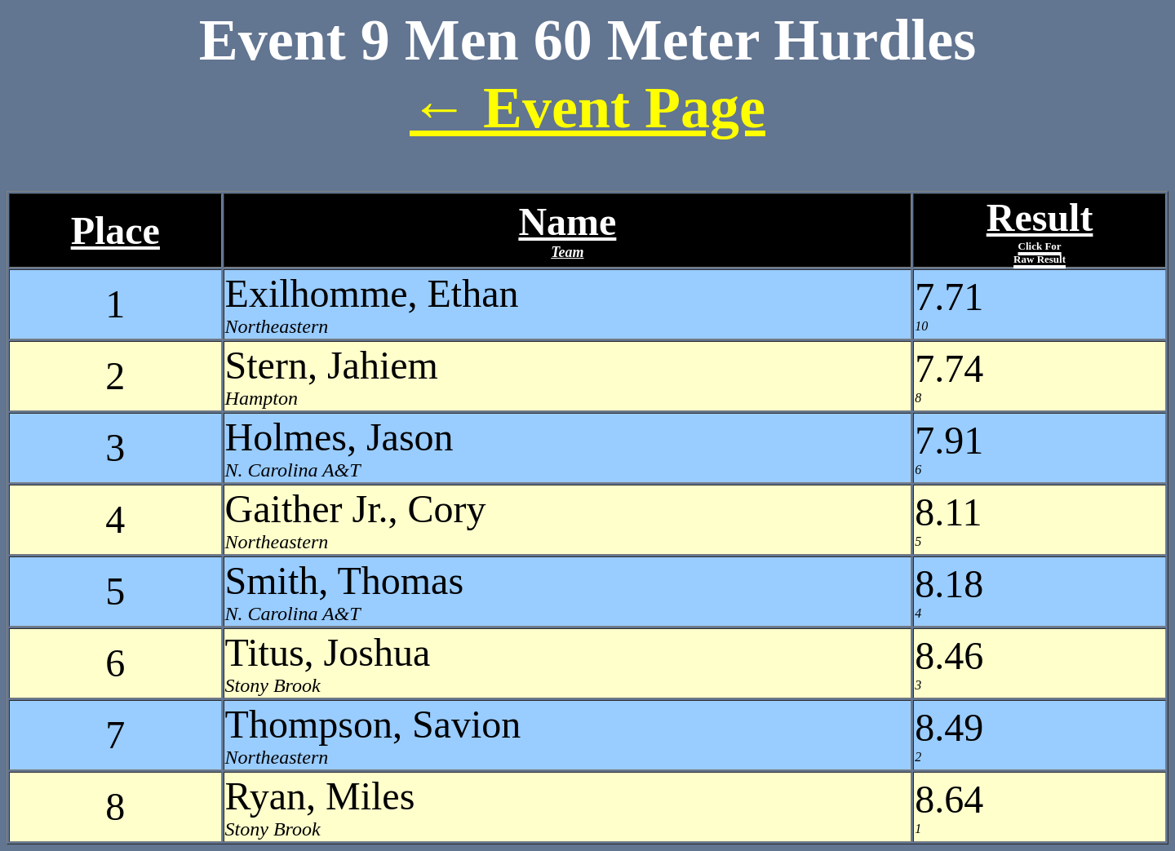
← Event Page (587, 107)
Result (1040, 230)
